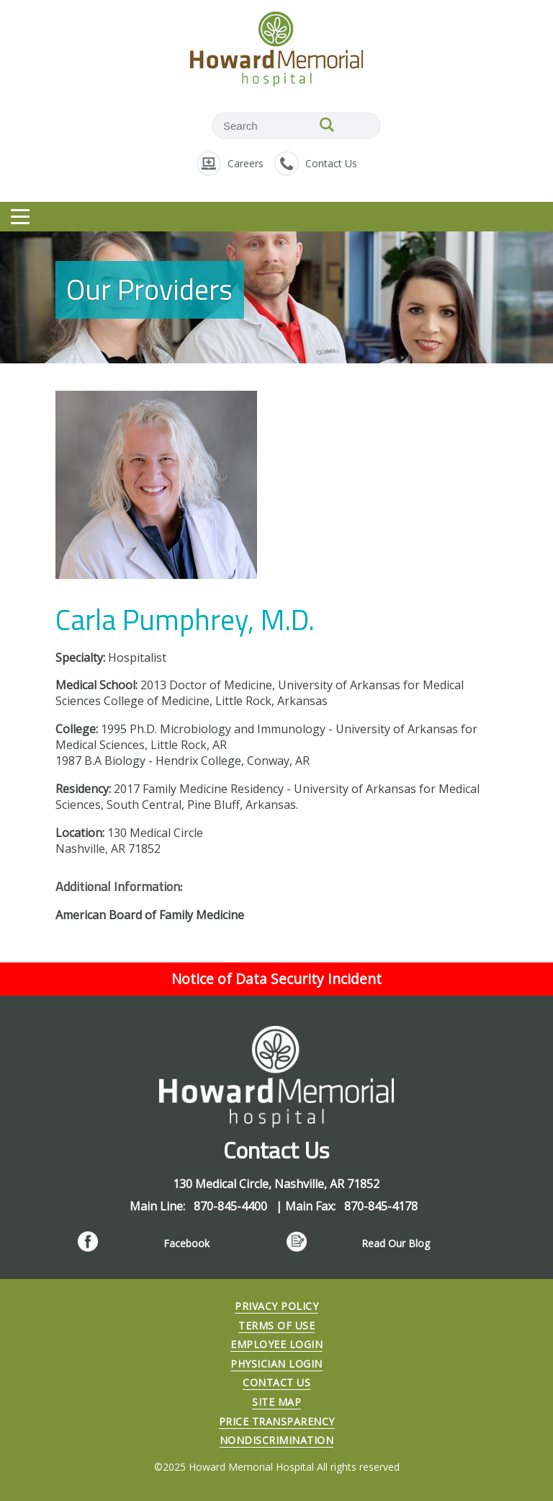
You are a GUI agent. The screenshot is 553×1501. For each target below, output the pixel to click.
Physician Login (276, 1364)
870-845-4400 (232, 1206)
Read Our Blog (395, 1243)
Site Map (276, 1402)
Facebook (186, 1243)
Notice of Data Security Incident (276, 978)
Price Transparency (277, 1421)
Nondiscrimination (277, 1440)
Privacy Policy (276, 1306)
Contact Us (331, 163)
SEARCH (327, 125)
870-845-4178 (381, 1206)
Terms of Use (276, 1325)
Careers (246, 163)
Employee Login (276, 1344)
